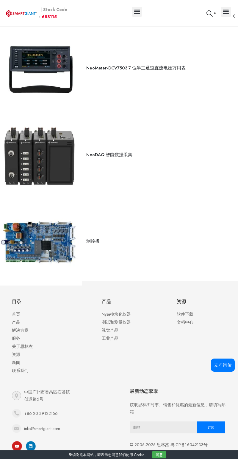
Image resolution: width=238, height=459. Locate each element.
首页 (16, 307)
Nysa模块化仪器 (116, 307)
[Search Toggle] (209, 13)
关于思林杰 (22, 339)
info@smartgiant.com (42, 422)
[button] (137, 12)
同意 (159, 455)
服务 (16, 331)
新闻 (16, 356)
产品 (16, 315)
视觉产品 (110, 323)
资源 (16, 348)
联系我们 (20, 364)
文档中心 (185, 315)
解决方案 (20, 323)
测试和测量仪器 (116, 315)
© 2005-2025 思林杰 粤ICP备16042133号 (169, 438)
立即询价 (223, 365)
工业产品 (110, 331)
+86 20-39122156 (41, 407)
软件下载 (185, 307)
